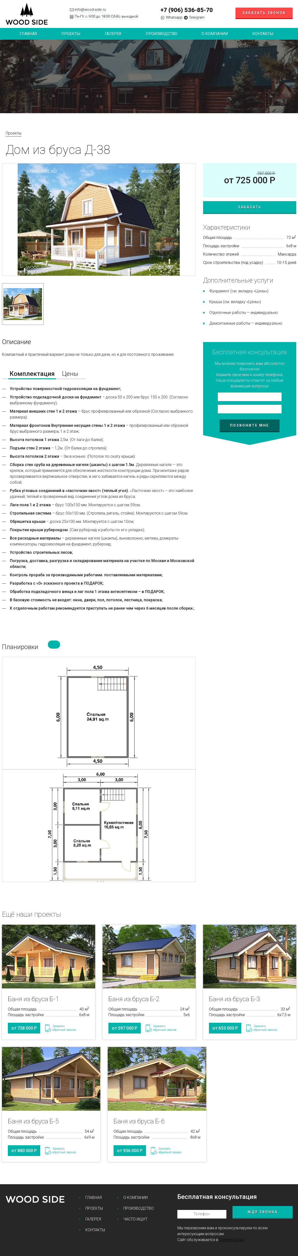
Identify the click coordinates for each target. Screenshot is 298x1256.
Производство (161, 33)
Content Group (231, 1239)
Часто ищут (135, 1219)
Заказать (249, 207)
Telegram (197, 17)
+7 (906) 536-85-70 (186, 10)
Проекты (13, 133)
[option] (99, 219)
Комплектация (32, 373)
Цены (70, 373)
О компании (215, 33)
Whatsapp (174, 17)
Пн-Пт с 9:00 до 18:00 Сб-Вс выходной (106, 16)
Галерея (113, 33)
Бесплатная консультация (217, 1196)
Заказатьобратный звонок (64, 1028)
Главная (28, 33)
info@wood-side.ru (90, 9)
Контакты (262, 33)
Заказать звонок (264, 13)
